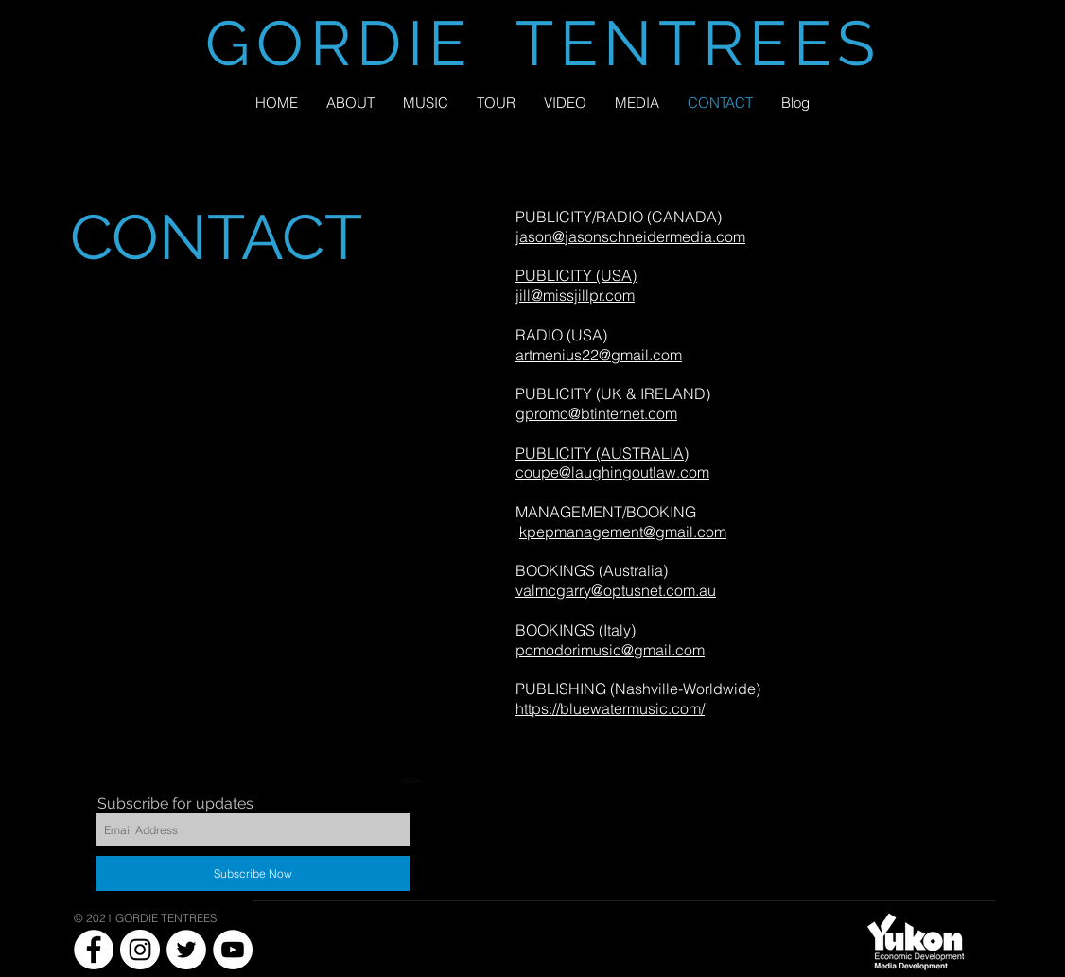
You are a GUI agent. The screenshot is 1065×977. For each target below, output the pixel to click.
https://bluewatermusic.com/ (610, 708)
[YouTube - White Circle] (233, 949)
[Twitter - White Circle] (186, 949)
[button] (637, 102)
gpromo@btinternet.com (596, 413)
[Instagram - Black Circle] (456, 796)
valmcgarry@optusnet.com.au (615, 590)
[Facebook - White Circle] (93, 949)
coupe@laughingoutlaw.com (612, 471)
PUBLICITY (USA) (576, 275)
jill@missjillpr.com (575, 295)
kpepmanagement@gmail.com (622, 531)
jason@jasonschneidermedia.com (630, 236)
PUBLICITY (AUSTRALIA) (602, 453)
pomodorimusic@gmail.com (610, 649)
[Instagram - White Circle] (140, 949)
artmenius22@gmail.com (598, 354)
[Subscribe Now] (253, 873)
